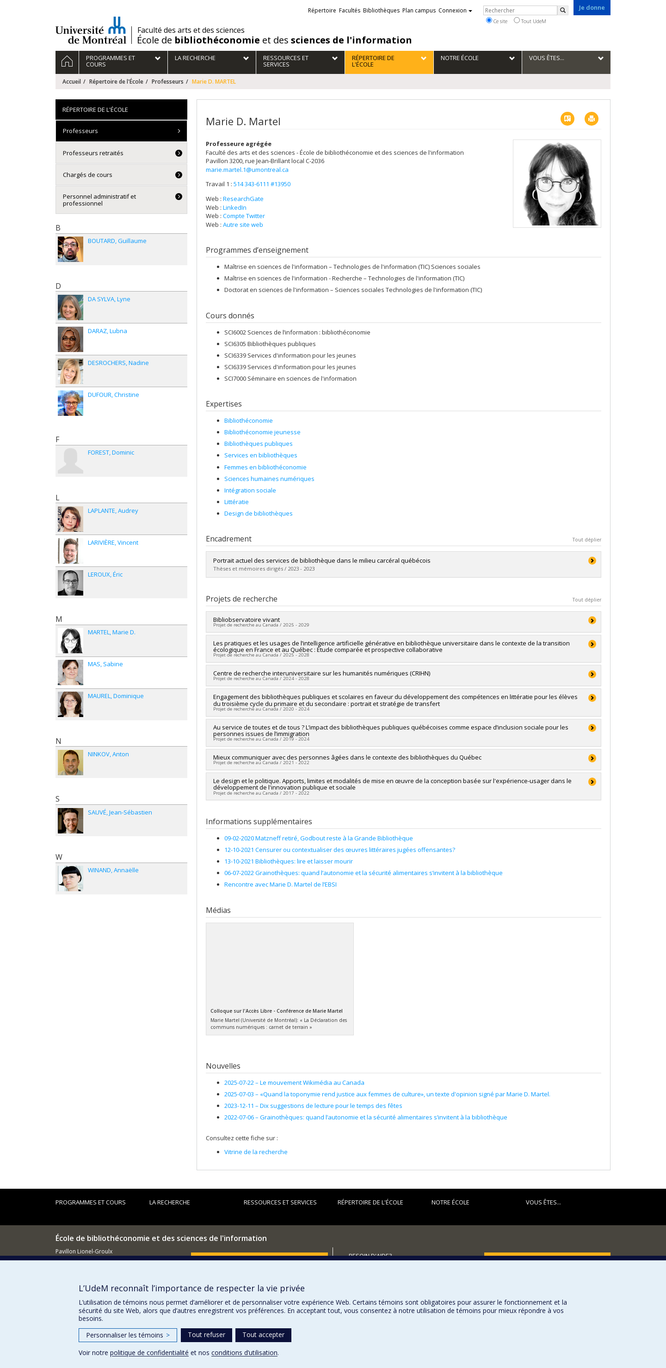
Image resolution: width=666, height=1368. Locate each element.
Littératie (236, 502)
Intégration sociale (250, 490)
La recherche (169, 1202)
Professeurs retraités (93, 153)
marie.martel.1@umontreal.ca (247, 169)
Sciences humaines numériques (269, 478)
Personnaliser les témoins (128, 1335)
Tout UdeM (530, 20)
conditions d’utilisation (244, 1352)
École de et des (274, 40)
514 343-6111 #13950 (262, 184)
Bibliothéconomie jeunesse (262, 432)
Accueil (71, 81)
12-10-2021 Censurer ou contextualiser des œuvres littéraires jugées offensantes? (339, 849)
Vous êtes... (543, 1202)
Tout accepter (263, 1334)
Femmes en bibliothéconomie (265, 467)
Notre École (450, 1202)
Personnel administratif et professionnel (99, 199)
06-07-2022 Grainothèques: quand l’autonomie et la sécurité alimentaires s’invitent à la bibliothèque (363, 873)
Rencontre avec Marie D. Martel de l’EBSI (280, 884)
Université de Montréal (91, 30)
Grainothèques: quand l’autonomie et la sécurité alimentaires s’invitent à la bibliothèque (365, 1117)
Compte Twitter (244, 216)
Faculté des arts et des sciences (191, 30)
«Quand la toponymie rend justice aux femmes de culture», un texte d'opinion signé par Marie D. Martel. (387, 1094)
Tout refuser (206, 1334)
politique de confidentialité (149, 1352)
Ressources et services (280, 1202)
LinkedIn (235, 207)
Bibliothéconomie (248, 420)
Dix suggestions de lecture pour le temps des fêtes (313, 1105)
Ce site (496, 20)
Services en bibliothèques (260, 455)
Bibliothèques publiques (258, 443)
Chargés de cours (87, 174)
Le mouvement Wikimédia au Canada (294, 1082)
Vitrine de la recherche (256, 1152)
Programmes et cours (91, 1202)
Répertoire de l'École (116, 81)
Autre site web (243, 224)
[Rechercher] (562, 10)
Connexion (455, 10)
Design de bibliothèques (258, 513)
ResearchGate (243, 199)
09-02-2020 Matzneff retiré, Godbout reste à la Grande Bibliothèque (318, 838)
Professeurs (168, 81)
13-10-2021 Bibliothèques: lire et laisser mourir (288, 861)
